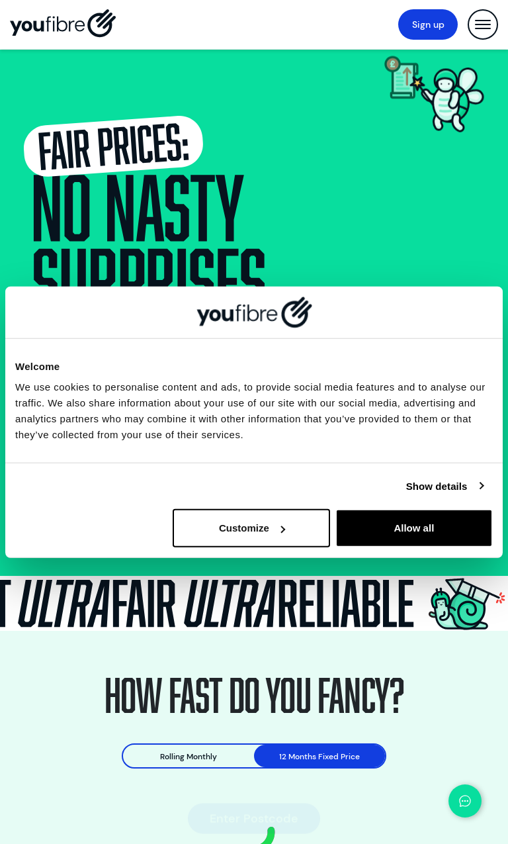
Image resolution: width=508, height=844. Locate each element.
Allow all (414, 528)
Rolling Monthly (188, 756)
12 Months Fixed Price (319, 756)
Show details (437, 485)
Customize (252, 528)
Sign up (428, 24)
